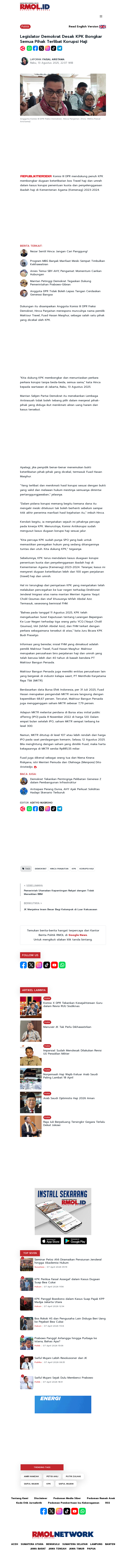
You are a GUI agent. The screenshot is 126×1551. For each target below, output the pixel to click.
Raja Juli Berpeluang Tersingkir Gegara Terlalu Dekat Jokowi (74, 1123)
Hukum (38, 1286)
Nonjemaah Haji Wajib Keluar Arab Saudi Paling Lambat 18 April (70, 1076)
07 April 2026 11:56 (54, 1286)
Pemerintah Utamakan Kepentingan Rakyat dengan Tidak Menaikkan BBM (59, 892)
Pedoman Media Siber (67, 1498)
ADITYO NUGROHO (41, 802)
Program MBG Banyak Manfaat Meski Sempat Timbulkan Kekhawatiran (67, 262)
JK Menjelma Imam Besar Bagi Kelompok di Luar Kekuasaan (60, 909)
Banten (110, 1544)
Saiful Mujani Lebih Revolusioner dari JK (61, 1358)
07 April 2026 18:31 (53, 1381)
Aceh (14, 1544)
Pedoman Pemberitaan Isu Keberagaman (73, 1503)
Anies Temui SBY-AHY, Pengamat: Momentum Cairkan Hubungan (66, 272)
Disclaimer (40, 1498)
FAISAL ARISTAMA (53, 59)
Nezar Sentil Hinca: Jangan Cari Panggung (58, 251)
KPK (74, 868)
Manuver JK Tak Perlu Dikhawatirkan (67, 1027)
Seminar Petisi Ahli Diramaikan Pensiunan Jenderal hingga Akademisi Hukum (68, 1261)
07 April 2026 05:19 (57, 1266)
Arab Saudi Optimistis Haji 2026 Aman (69, 1098)
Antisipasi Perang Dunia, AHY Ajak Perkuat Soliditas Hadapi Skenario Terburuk (65, 791)
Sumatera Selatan (74, 1544)
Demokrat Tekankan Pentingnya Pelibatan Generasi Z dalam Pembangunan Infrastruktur (65, 780)
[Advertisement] (63, 148)
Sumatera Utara (32, 1544)
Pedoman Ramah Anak (101, 1498)
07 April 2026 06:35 (54, 1362)
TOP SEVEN (30, 1253)
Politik (25, 27)
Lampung (96, 1544)
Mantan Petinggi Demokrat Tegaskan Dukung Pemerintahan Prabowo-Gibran (60, 282)
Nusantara (39, 1266)
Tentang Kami (19, 1498)
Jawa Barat (38, 1548)
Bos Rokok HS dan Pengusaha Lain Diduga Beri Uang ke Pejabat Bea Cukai (70, 1320)
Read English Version (83, 27)
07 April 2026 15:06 (53, 1345)
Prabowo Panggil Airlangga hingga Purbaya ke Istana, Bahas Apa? (66, 1340)
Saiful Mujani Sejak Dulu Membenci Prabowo (64, 1377)
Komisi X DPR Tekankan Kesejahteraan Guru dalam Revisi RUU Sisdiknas (72, 1004)
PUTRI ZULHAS (73, 1476)
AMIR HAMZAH (31, 1476)
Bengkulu (53, 1544)
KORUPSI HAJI (86, 868)
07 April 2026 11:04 (54, 1325)
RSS (107, 1503)
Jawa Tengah (57, 1548)
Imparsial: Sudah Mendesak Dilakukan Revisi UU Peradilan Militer (72, 1052)
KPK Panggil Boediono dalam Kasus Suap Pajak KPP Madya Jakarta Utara (69, 1300)
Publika (38, 1362)
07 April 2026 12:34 (54, 1306)
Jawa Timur (76, 1548)
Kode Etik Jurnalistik (29, 1503)
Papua (91, 1548)
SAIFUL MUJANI (31, 1483)
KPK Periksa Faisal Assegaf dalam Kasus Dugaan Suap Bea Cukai (67, 1281)
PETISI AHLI (52, 1476)
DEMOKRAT (41, 868)
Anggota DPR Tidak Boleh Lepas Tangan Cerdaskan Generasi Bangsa (65, 293)
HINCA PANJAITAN (59, 868)
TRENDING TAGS (42, 1467)
